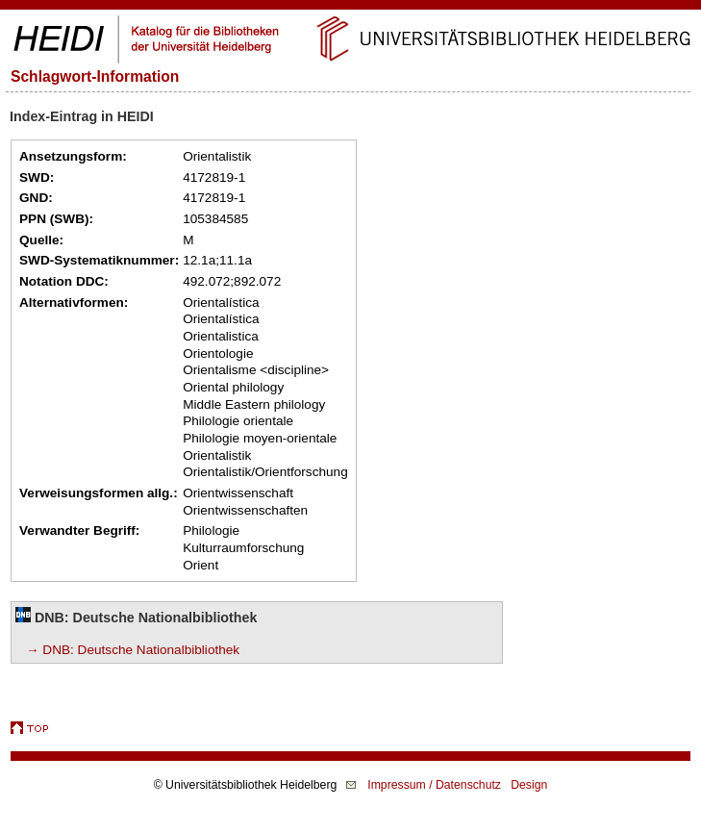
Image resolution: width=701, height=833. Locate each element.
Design (529, 785)
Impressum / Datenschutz (434, 785)
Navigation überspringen (350, 8)
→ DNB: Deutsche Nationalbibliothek (132, 650)
